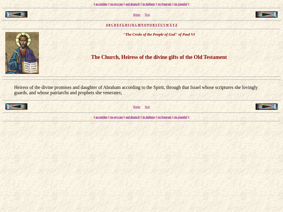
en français (164, 4)
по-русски (116, 4)
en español (180, 4)
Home (136, 14)
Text (147, 14)
